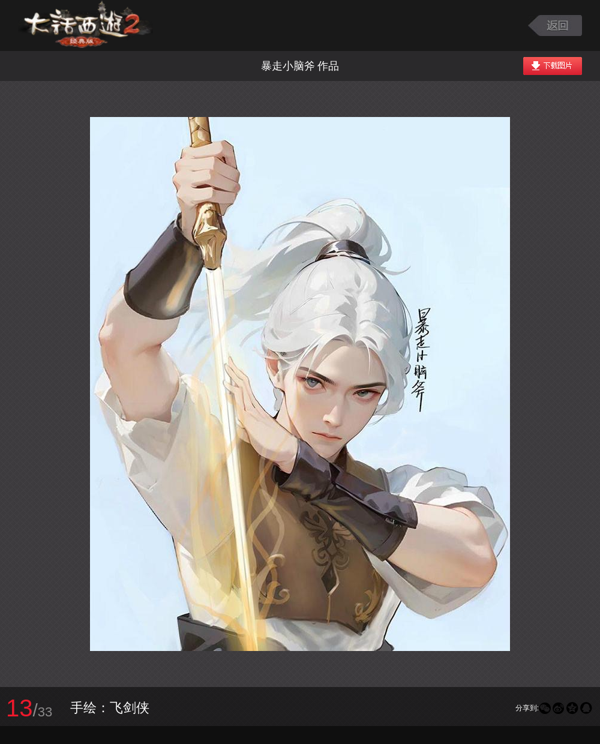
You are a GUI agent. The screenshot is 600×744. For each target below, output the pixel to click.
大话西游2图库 (85, 25)
